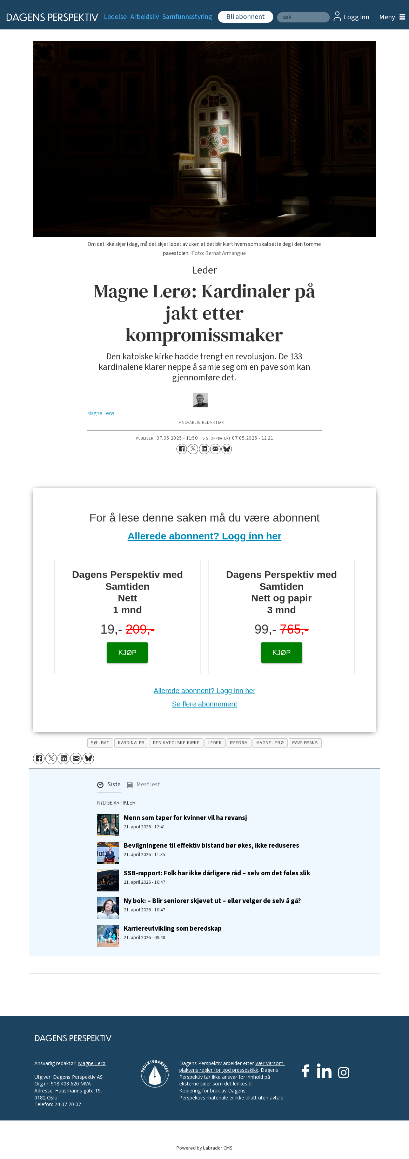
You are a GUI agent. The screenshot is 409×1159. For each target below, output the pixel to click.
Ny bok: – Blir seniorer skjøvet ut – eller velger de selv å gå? (212, 901)
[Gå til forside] (48, 17)
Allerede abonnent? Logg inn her (205, 536)
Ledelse (115, 17)
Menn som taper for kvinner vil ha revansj (185, 818)
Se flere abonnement (204, 704)
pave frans (305, 742)
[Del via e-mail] (215, 449)
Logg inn (356, 17)
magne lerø (270, 742)
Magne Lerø (92, 1063)
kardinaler (131, 742)
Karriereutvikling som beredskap (173, 928)
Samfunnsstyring (187, 17)
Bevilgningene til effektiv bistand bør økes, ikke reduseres (211, 845)
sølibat (100, 742)
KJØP (127, 652)
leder (215, 742)
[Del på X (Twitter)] (193, 449)
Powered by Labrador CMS (204, 1148)
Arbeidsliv (144, 17)
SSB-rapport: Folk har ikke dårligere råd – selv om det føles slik (217, 873)
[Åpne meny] (390, 17)
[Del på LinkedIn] (204, 449)
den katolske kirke (176, 742)
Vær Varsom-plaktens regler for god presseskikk (232, 1067)
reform (239, 742)
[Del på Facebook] (181, 449)
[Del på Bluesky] (226, 449)
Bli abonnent (245, 17)
